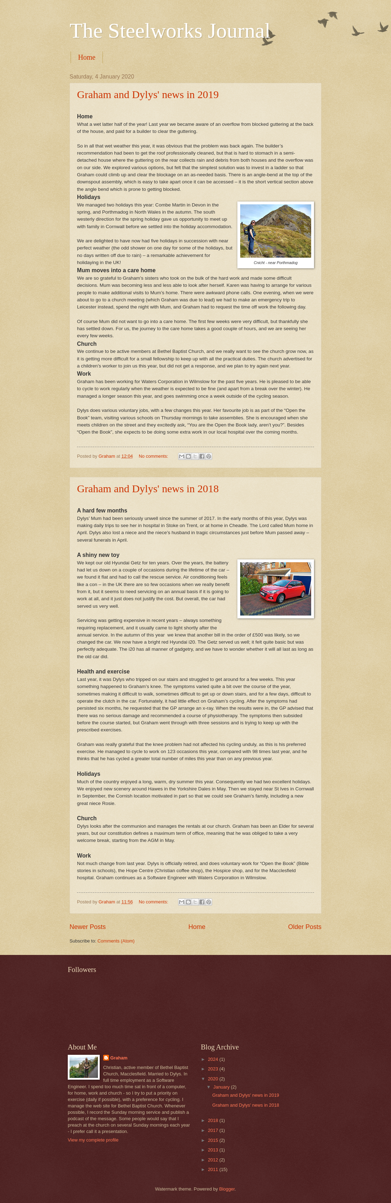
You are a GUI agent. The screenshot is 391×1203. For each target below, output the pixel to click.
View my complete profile (93, 1140)
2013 (213, 1150)
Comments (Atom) (116, 941)
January (222, 1087)
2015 (213, 1140)
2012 (213, 1159)
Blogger (227, 1189)
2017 (213, 1130)
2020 (213, 1078)
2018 (213, 1120)
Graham (119, 1057)
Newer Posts (88, 926)
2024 (213, 1059)
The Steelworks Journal (170, 30)
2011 (213, 1169)
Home (86, 57)
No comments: (154, 456)
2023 (213, 1069)
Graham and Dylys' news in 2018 (148, 488)
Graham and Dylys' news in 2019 (148, 94)
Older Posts (304, 926)
